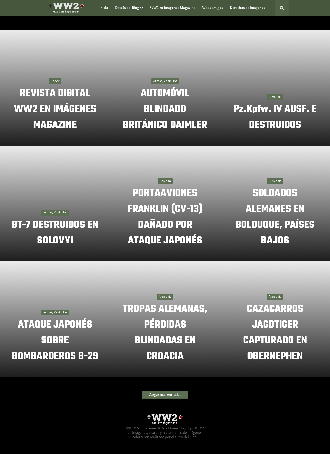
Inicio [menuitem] (103, 8)
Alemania (275, 97)
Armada (165, 181)
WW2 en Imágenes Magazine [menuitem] (172, 8)
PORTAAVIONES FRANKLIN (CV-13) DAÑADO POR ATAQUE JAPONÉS (165, 217)
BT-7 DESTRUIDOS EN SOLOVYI (55, 233)
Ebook (55, 81)
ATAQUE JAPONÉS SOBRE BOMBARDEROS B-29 (55, 340)
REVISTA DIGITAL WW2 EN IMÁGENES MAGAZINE (55, 109)
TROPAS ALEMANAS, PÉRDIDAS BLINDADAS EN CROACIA (165, 332)
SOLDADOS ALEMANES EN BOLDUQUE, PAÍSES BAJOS (275, 217)
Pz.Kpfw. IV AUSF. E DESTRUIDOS (275, 117)
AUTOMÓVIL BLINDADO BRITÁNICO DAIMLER (165, 109)
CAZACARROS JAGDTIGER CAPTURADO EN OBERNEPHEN (275, 332)
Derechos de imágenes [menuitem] (247, 8)
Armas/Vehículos (165, 81)
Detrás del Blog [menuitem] (127, 8)
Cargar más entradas (165, 395)
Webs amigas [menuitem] (212, 8)
